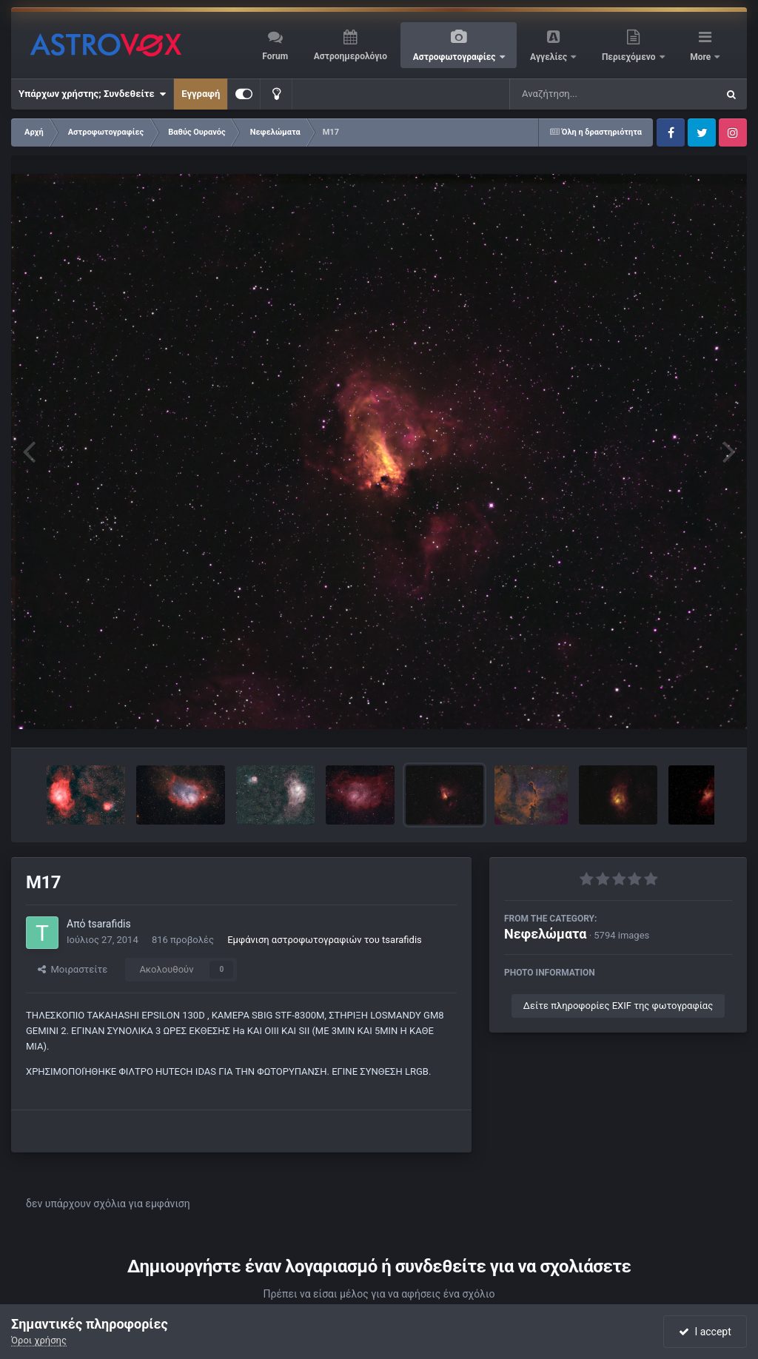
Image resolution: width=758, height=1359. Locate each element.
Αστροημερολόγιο (350, 56)
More (701, 57)
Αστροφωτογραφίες (455, 57)
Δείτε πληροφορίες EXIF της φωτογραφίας (618, 1005)
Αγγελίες (549, 57)
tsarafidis (109, 924)
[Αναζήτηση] (583, 94)
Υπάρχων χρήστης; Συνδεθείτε (92, 94)
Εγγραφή (200, 93)
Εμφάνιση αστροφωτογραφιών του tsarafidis (324, 939)
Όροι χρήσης (39, 1340)
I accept (705, 1332)
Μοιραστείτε (72, 969)
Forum (275, 56)
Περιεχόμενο (630, 57)
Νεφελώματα (545, 934)
